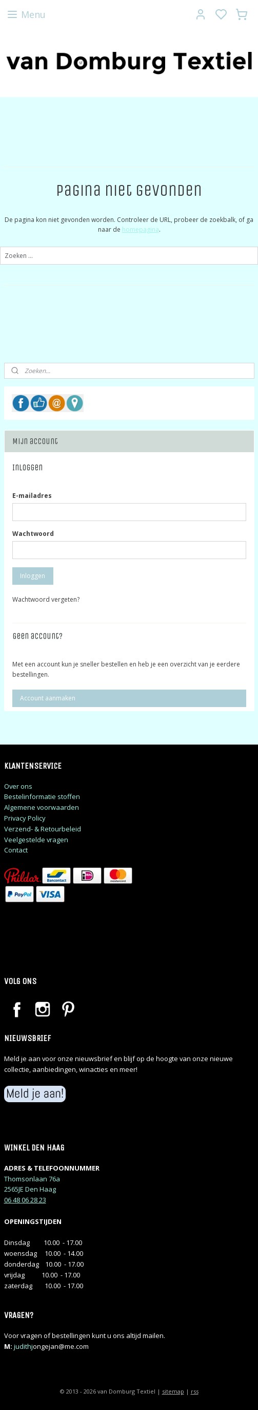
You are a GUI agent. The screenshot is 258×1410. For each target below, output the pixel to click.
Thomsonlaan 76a (32, 1178)
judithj (23, 1346)
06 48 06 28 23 (25, 1199)
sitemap (173, 1391)
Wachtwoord (33, 533)
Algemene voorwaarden (41, 807)
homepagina (140, 229)
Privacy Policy (25, 818)
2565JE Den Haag (30, 1189)
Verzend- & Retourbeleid (42, 828)
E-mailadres (32, 495)
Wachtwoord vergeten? (46, 599)
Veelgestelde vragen (36, 839)
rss (195, 1391)
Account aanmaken (47, 698)
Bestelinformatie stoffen (42, 796)
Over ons (18, 786)
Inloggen (32, 575)
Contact (16, 850)
